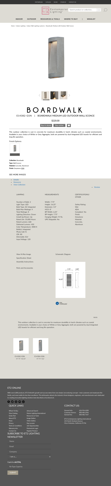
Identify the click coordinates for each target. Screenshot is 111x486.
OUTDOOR (31, 19)
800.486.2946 (84, 412)
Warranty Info (13, 428)
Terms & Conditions (15, 426)
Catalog (48, 2)
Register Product (32, 431)
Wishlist (91, 19)
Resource (17, 182)
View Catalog (13, 413)
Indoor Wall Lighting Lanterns (36, 26)
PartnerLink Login (32, 428)
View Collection (19, 185)
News (10, 421)
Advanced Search (32, 411)
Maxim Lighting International (36, 413)
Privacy (11, 423)
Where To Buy (13, 411)
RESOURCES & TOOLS (50, 19)
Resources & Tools (33, 416)
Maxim (56, 2)
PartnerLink (39, 2)
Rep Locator (31, 423)
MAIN (95, 317)
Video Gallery (31, 421)
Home (13, 26)
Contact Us (12, 431)
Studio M (63, 2)
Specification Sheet (23, 258)
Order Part (12, 416)
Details (16, 180)
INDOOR (19, 19)
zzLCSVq (17, 462)
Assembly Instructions (24, 262)
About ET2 (12, 418)
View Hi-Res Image (23, 254)
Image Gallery (31, 418)
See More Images (17, 175)
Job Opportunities (33, 426)
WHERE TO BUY (71, 19)
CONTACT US (72, 2)
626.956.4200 (84, 410)
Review (97, 187)
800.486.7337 (84, 414)
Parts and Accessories (24, 268)
